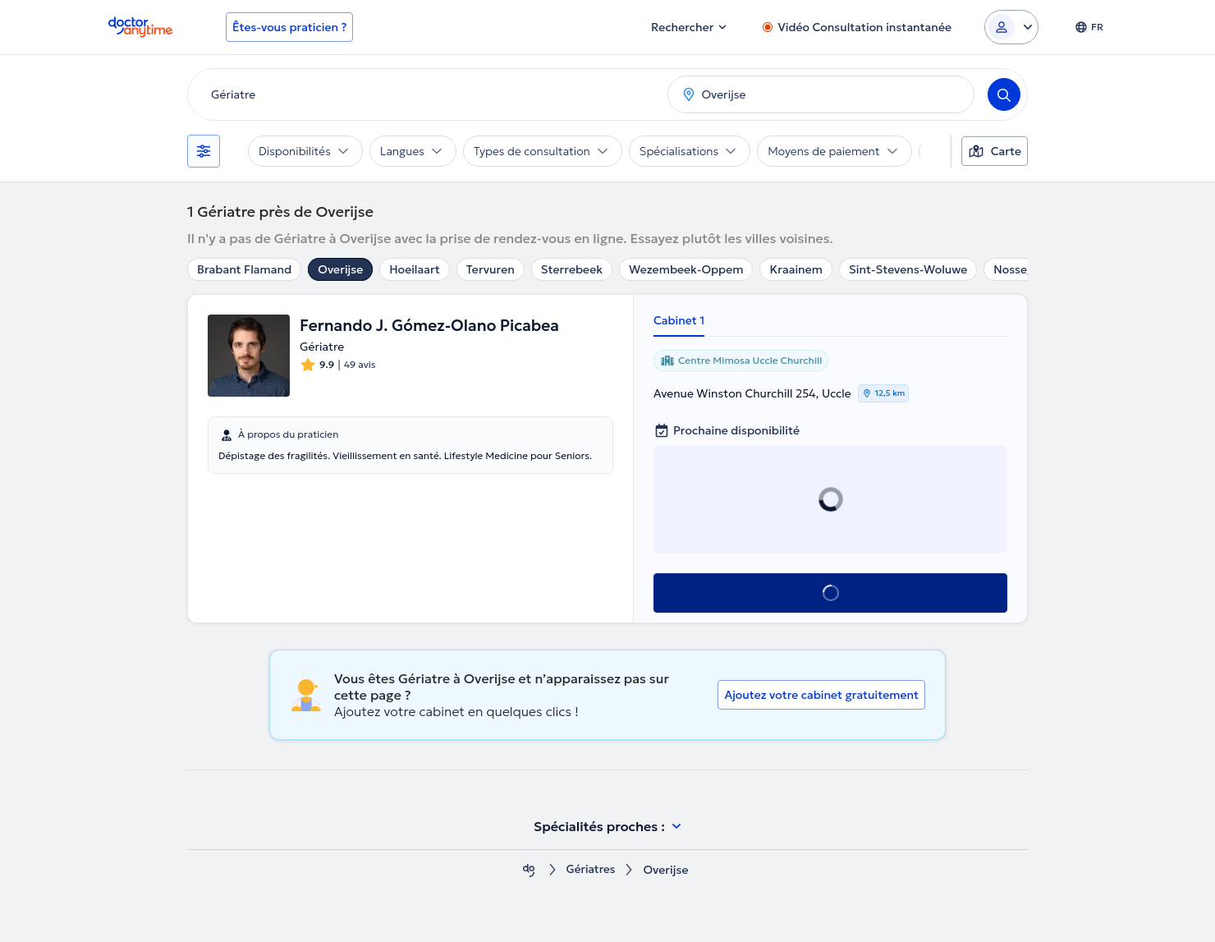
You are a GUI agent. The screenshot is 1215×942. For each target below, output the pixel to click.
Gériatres (590, 870)
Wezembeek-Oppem (686, 269)
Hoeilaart (414, 269)
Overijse (340, 269)
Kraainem (796, 269)
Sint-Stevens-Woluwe (908, 269)
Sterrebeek (572, 269)
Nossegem (1022, 269)
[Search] (1004, 94)
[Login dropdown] (1011, 27)
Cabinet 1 (678, 320)
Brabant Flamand (244, 269)
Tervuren (490, 269)
